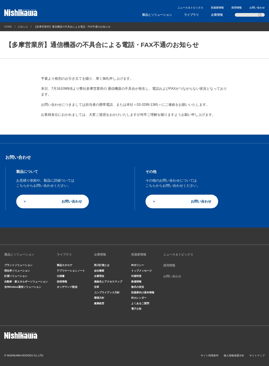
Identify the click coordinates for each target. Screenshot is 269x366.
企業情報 (217, 14)
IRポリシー (137, 265)
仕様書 (61, 276)
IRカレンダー (139, 297)
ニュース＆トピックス (190, 7)
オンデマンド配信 (67, 286)
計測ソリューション (15, 276)
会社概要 (99, 270)
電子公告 (136, 308)
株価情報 (136, 281)
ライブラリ (191, 14)
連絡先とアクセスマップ (108, 281)
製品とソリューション (157, 14)
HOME (8, 26)
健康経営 (99, 303)
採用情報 (236, 7)
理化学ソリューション (17, 270)
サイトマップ (257, 355)
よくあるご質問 (140, 303)
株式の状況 (137, 286)
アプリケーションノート (71, 270)
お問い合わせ (257, 7)
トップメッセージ (141, 270)
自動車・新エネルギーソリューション (26, 281)
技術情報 (62, 281)
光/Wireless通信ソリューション (22, 286)
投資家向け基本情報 (142, 292)
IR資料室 (136, 276)
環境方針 (99, 297)
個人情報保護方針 (234, 355)
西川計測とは (101, 265)
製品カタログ (64, 265)
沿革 (96, 286)
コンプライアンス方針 (107, 292)
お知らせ (23, 26)
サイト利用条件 (210, 355)
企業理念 (99, 276)
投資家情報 (217, 7)
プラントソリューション (18, 265)
